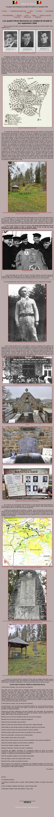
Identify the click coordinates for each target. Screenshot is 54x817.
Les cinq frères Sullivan (27, 270)
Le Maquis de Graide (8, 779)
